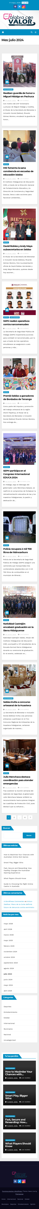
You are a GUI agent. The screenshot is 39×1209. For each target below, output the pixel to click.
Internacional (9, 1023)
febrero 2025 (9, 946)
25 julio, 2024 (10, 481)
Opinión (32, 1204)
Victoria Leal (24, 481)
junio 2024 (8, 980)
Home (3, 1199)
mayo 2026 (8, 924)
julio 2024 (8, 974)
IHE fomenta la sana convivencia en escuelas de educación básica (18, 171)
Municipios (8, 1029)
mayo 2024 (8, 985)
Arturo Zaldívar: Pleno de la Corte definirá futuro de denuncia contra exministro (19, 904)
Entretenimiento (10, 1012)
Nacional (6, 467)
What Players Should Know (15, 878)
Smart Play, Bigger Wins (13, 863)
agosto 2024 (9, 968)
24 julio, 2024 (11, 556)
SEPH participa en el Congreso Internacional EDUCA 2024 (16, 474)
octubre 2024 (9, 957)
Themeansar (19, 1194)
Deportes (7, 1007)
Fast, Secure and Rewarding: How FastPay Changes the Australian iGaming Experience (18, 870)
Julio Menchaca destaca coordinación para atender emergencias (18, 780)
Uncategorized (8, 89)
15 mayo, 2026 (12, 1078)
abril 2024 (8, 991)
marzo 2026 (9, 935)
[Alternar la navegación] (35, 32)
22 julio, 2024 (11, 787)
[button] (31, 32)
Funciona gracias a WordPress (12, 1191)
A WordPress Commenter (14, 901)
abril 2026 (8, 929)
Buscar (6, 828)
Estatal (6, 164)
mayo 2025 (8, 940)
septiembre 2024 (11, 963)
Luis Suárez (23, 100)
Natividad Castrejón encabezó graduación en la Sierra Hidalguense (18, 627)
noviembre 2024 (10, 952)
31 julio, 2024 (10, 100)
